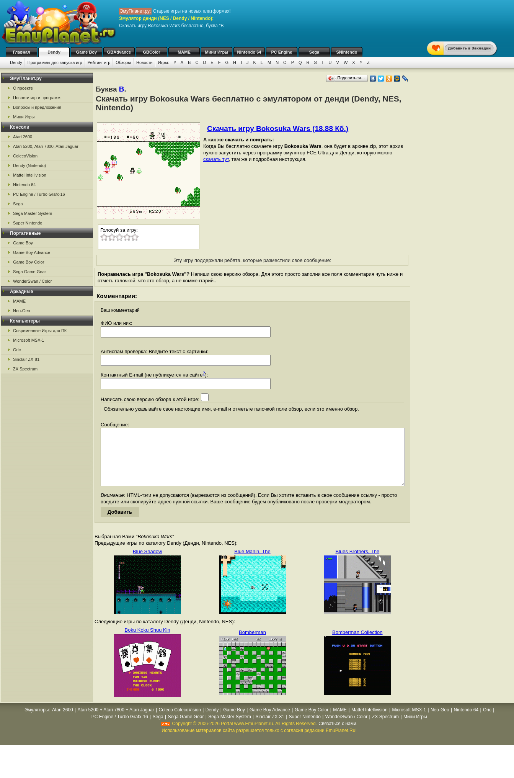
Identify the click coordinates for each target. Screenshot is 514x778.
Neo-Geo (21, 310)
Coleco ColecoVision (179, 721)
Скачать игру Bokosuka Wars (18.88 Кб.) (277, 128)
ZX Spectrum (25, 369)
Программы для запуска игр (55, 62)
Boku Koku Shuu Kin (147, 641)
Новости (144, 62)
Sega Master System (32, 213)
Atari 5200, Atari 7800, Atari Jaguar (45, 146)
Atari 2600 (22, 136)
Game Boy (86, 52)
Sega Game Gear (29, 271)
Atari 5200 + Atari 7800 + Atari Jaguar (116, 721)
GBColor (151, 52)
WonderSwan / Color (32, 281)
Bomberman (252, 644)
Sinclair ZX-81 (26, 359)
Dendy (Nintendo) (29, 165)
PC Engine (281, 52)
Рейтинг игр (99, 62)
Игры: (163, 62)
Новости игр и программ (36, 97)
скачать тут (216, 159)
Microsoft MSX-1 (28, 340)
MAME (184, 52)
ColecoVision (25, 156)
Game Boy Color (28, 262)
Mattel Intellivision (29, 175)
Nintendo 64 (249, 52)
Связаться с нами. (337, 735)
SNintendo (346, 52)
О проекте (23, 88)
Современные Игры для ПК (40, 330)
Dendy (53, 52)
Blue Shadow (147, 563)
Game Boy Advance (31, 252)
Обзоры (123, 62)
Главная (21, 52)
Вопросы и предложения (37, 107)
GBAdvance (119, 52)
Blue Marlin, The (252, 563)
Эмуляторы (36, 721)
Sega (314, 52)
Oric (17, 349)
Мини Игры (216, 52)
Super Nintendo (27, 223)
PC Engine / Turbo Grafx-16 (39, 194)
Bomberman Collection (357, 644)
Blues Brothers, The (358, 563)
